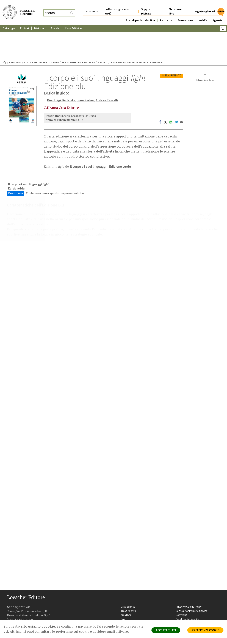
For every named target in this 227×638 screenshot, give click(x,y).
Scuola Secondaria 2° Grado (41, 28)
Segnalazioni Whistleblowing (192, 576)
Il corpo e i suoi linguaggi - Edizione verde (100, 132)
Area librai (126, 580)
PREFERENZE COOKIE (205, 630)
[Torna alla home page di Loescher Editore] (18, 9)
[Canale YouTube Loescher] (29, 605)
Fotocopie (182, 589)
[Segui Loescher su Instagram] (16, 605)
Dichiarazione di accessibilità (192, 593)
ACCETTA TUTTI (165, 630)
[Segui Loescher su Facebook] (10, 605)
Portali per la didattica (140, 13)
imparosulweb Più (72, 159)
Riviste (55, 21)
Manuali (102, 28)
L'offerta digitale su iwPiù (116, 4)
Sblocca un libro (175, 4)
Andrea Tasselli (107, 66)
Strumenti (92, 4)
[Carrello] (223, 21)
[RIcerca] (71, 9)
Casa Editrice (73, 21)
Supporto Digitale (147, 4)
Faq (123, 585)
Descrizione (15, 159)
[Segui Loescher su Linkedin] (23, 605)
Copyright (181, 580)
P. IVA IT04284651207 (19, 620)
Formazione (185, 13)
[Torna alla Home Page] (4, 28)
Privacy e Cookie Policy (189, 572)
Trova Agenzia (129, 576)
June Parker (85, 66)
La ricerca (166, 13)
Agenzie (217, 13)
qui (19, 631)
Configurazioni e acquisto (42, 159)
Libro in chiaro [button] (206, 44)
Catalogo (9, 21)
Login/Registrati (204, 4)
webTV (203, 13)
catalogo (15, 28)
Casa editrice (128, 572)
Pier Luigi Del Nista (61, 66)
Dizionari (40, 21)
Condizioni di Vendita (187, 585)
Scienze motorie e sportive (78, 28)
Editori (24, 21)
